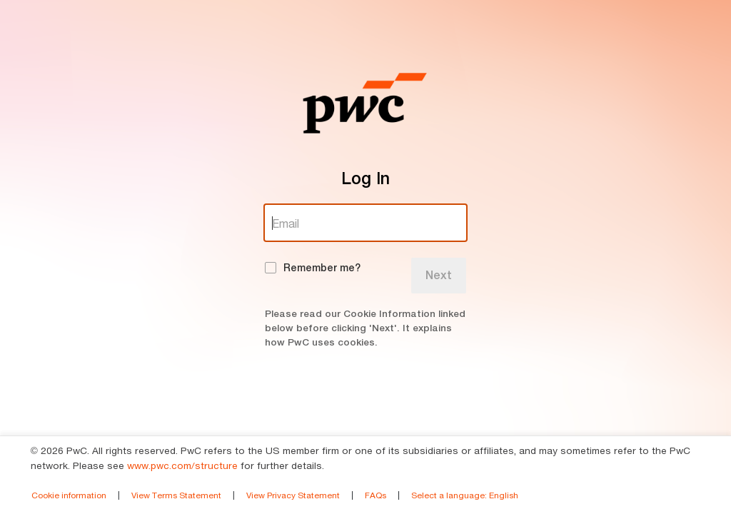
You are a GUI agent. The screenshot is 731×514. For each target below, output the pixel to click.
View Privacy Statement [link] (293, 495)
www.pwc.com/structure (182, 465)
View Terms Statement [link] (176, 495)
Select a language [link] (464, 495)
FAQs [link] (375, 495)
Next (438, 275)
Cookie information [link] (68, 495)
